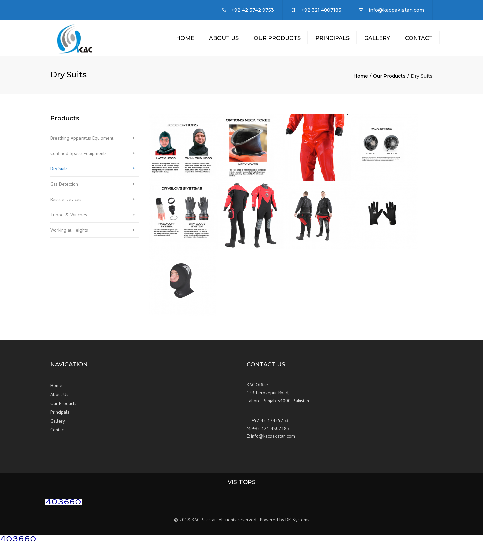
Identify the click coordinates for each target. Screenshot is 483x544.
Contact (419, 39)
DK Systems (297, 521)
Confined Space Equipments (78, 155)
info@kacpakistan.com (396, 10)
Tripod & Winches (68, 216)
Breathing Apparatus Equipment (81, 140)
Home (185, 39)
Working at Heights (69, 231)
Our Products (277, 39)
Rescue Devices (66, 201)
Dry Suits (59, 170)
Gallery (377, 39)
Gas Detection (64, 186)
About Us (224, 39)
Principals (332, 39)
